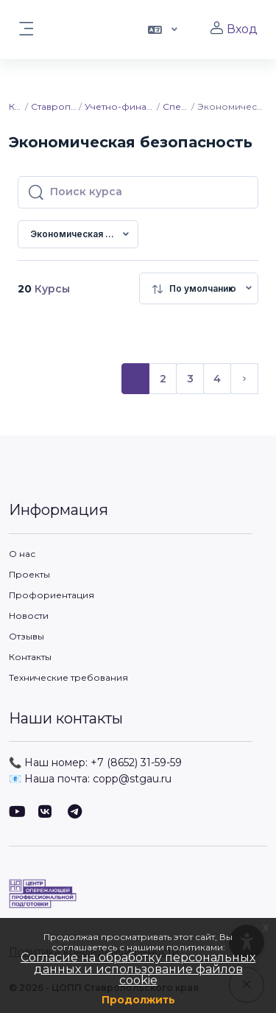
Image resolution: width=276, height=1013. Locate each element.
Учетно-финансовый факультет (120, 106)
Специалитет (176, 106)
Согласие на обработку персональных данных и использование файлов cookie (138, 968)
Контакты (30, 656)
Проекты (29, 574)
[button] (161, 29)
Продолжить (138, 999)
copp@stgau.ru (132, 778)
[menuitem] (198, 288)
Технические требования (68, 677)
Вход (233, 29)
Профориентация (51, 594)
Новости (29, 615)
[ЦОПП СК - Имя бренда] (138, 893)
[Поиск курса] (149, 192)
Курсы (16, 106)
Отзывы (26, 636)
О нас (22, 553)
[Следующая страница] (244, 378)
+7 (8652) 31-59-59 (136, 762)
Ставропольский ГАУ (54, 106)
